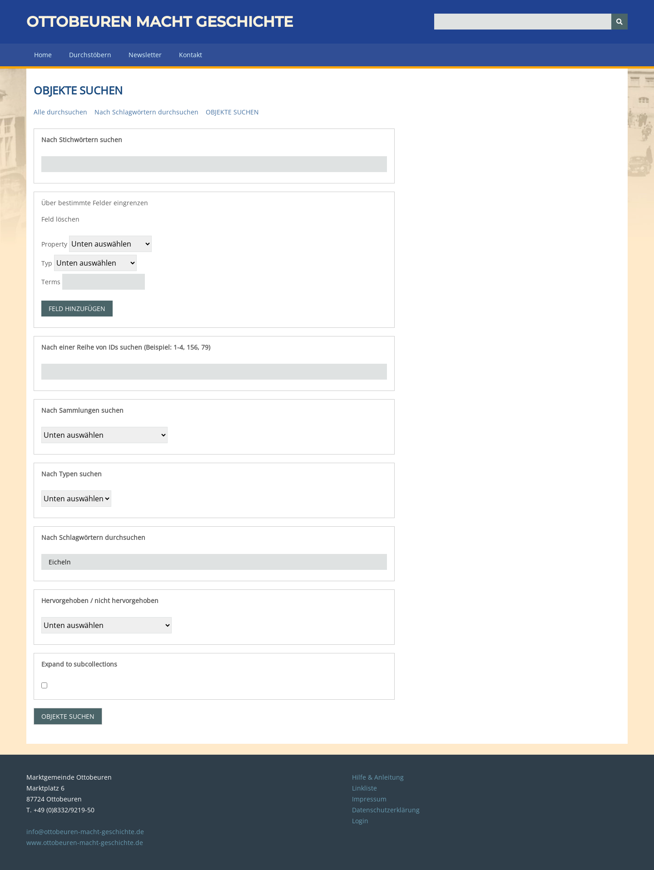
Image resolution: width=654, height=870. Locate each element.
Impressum (369, 799)
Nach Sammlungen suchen (82, 410)
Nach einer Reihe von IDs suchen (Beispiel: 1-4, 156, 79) (125, 347)
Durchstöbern (90, 54)
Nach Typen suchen (71, 474)
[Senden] (619, 22)
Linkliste (364, 788)
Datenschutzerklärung (386, 810)
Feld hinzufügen (77, 308)
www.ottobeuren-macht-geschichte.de (84, 842)
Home (43, 54)
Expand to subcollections (79, 664)
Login (360, 820)
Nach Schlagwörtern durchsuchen (146, 112)
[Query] (531, 22)
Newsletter (145, 54)
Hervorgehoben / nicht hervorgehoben (100, 600)
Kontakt (190, 54)
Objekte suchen (232, 112)
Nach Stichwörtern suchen (81, 139)
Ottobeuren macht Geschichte (159, 21)
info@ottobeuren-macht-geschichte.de (85, 831)
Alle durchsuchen (60, 112)
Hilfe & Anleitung (378, 777)
